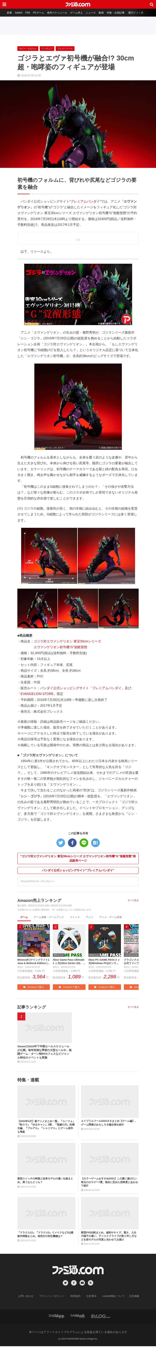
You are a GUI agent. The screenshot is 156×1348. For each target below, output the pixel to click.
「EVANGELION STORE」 (37, 694)
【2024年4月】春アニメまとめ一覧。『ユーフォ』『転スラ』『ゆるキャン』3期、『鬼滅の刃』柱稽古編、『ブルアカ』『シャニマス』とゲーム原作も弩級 (46, 1128)
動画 (103, 12)
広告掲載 (128, 1298)
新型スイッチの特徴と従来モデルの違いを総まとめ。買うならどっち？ (45, 1182)
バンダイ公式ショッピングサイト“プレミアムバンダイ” (78, 870)
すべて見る (133, 900)
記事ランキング (33, 1007)
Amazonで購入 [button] (33, 987)
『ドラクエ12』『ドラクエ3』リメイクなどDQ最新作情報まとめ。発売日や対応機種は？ (45, 1236)
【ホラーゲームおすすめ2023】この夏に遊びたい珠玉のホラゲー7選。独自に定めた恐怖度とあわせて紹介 (109, 1184)
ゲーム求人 (77, 12)
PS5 (26, 12)
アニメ (89, 917)
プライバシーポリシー (54, 1298)
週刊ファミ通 (139, 12)
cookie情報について (109, 1298)
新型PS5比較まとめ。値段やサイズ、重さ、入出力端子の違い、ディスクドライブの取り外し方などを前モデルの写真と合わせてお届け (109, 1238)
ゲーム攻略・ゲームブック (49, 917)
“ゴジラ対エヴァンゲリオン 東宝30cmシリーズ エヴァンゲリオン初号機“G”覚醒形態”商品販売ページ (78, 858)
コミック (75, 917)
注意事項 (90, 1298)
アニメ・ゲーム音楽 (110, 917)
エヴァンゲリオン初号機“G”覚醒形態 (60, 647)
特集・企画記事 (118, 12)
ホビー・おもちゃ (28, 48)
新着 (6, 12)
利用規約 (75, 1298)
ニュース (92, 12)
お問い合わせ (31, 1298)
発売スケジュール (57, 12)
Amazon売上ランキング (41, 900)
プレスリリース (65, 48)
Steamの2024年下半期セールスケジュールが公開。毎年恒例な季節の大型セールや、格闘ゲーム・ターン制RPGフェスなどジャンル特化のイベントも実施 (43, 1053)
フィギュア (47, 48)
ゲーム (24, 917)
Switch (16, 12)
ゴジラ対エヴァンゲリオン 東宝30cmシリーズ (67, 641)
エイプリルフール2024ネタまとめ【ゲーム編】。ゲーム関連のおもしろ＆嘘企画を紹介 (109, 1124)
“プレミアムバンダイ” (85, 201)
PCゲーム (37, 12)
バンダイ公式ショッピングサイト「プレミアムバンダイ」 (82, 688)
